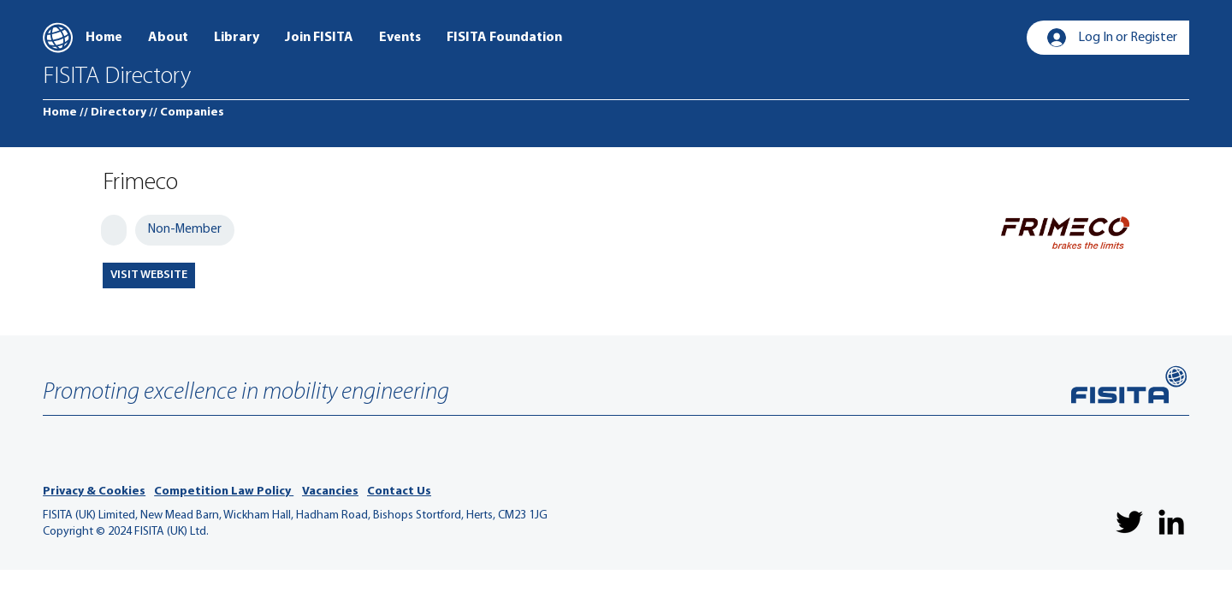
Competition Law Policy (223, 491)
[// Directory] (113, 112)
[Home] (60, 112)
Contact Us (399, 491)
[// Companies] (186, 112)
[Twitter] (1129, 522)
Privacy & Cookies (94, 491)
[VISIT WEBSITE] (149, 275)
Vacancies (330, 491)
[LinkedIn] (1171, 522)
